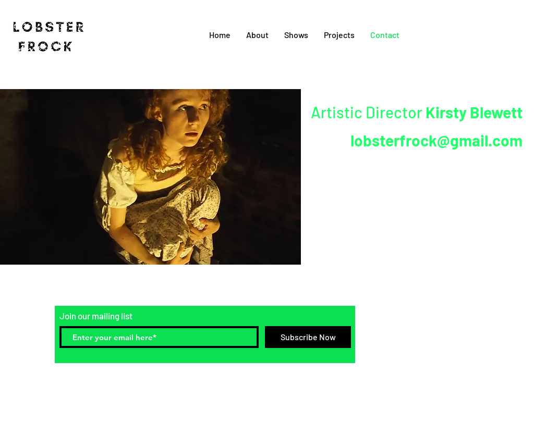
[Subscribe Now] (308, 337)
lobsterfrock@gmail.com (436, 140)
